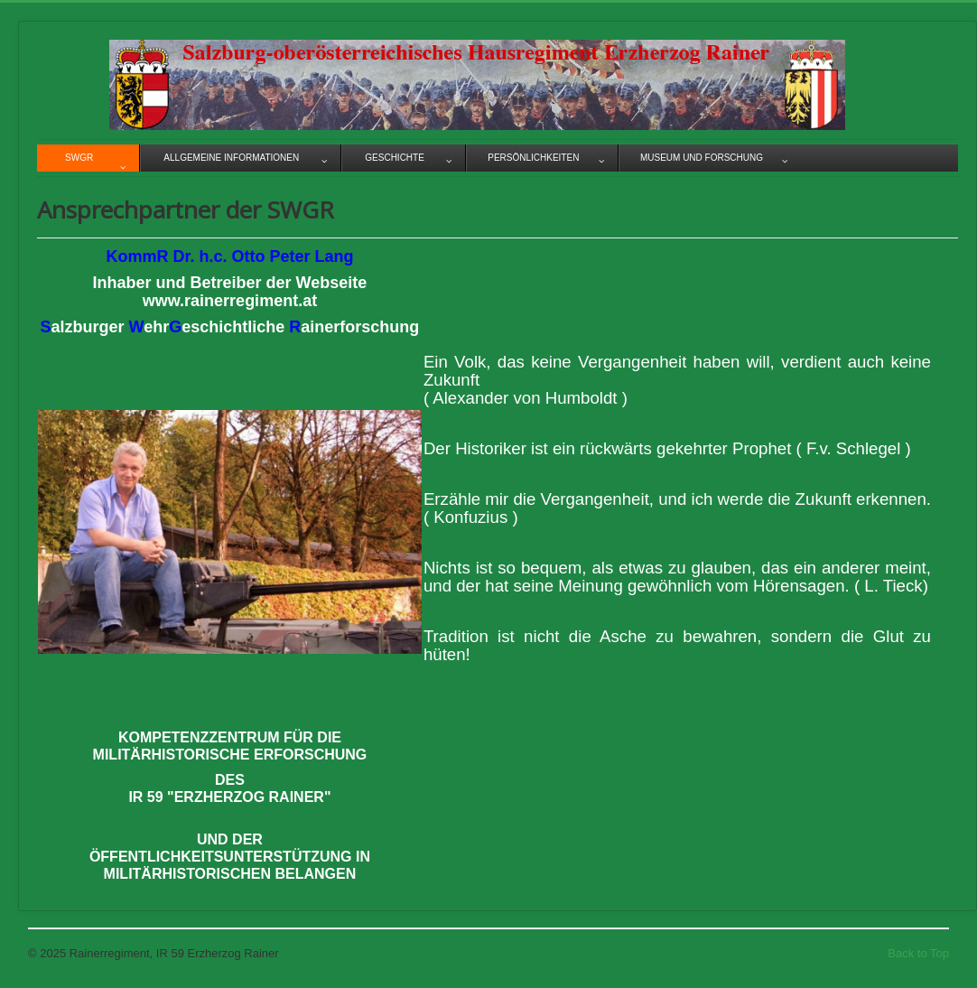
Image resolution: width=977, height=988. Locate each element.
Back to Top (918, 953)
